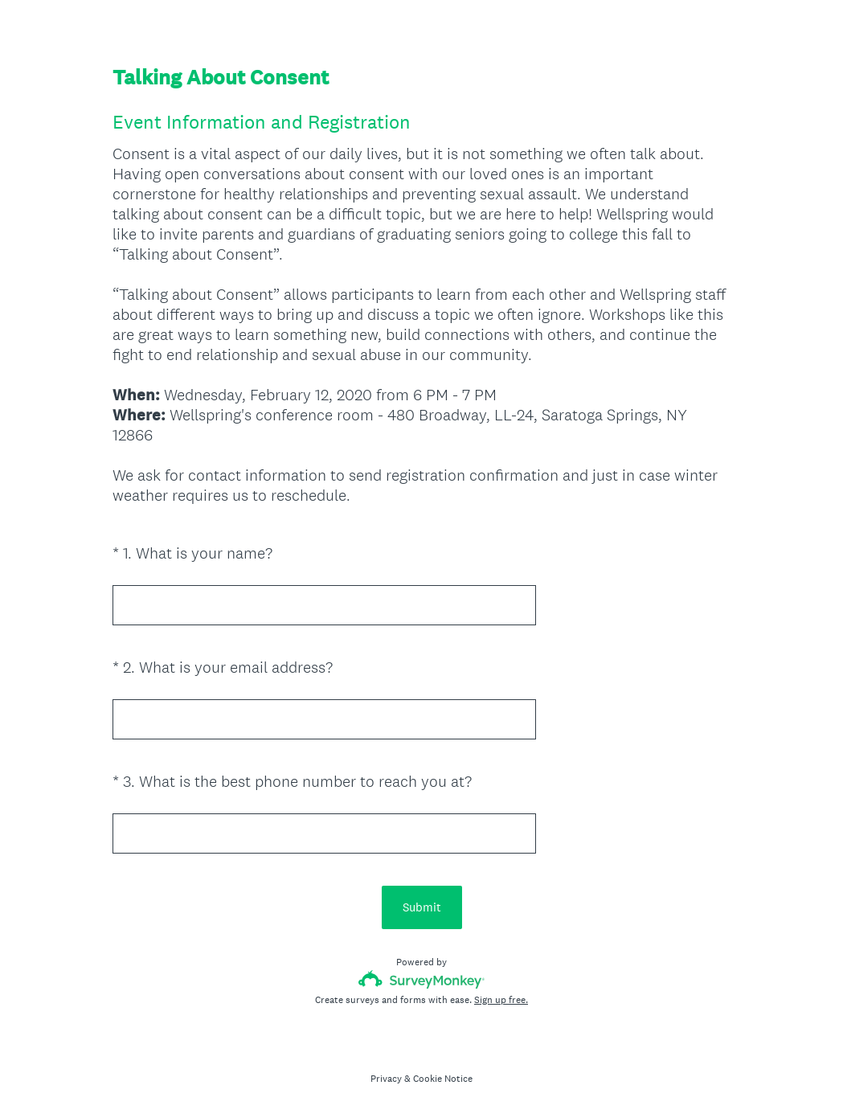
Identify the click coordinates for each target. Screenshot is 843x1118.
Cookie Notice (443, 1078)
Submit (422, 907)
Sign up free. (501, 999)
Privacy (386, 1078)
